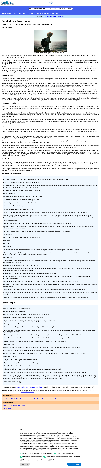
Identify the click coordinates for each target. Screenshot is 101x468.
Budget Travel (7, 408)
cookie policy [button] (67, 435)
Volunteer (32, 13)
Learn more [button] (25, 464)
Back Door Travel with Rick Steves (14, 405)
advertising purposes (39, 440)
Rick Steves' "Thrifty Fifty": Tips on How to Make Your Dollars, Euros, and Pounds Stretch (31, 399)
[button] (81, 429)
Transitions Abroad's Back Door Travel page (29, 387)
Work (9, 13)
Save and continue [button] (74, 464)
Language (45, 13)
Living (14, 13)
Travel (3, 13)
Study (39, 13)
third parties (47, 437)
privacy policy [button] (23, 433)
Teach (20, 13)
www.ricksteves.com (27, 392)
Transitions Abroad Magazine (54, 16)
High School (54, 13)
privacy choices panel (58, 450)
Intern (25, 13)
